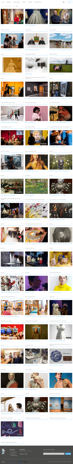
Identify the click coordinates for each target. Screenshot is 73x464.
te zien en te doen (16, 2)
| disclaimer (64, 461)
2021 (17, 6)
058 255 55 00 (12, 453)
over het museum (37, 2)
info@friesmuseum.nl (13, 455)
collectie (24, 2)
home (3, 2)
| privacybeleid (68, 461)
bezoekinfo (9, 2)
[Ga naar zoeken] (61, 2)
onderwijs (30, 2)
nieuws (13, 6)
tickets (69, 2)
